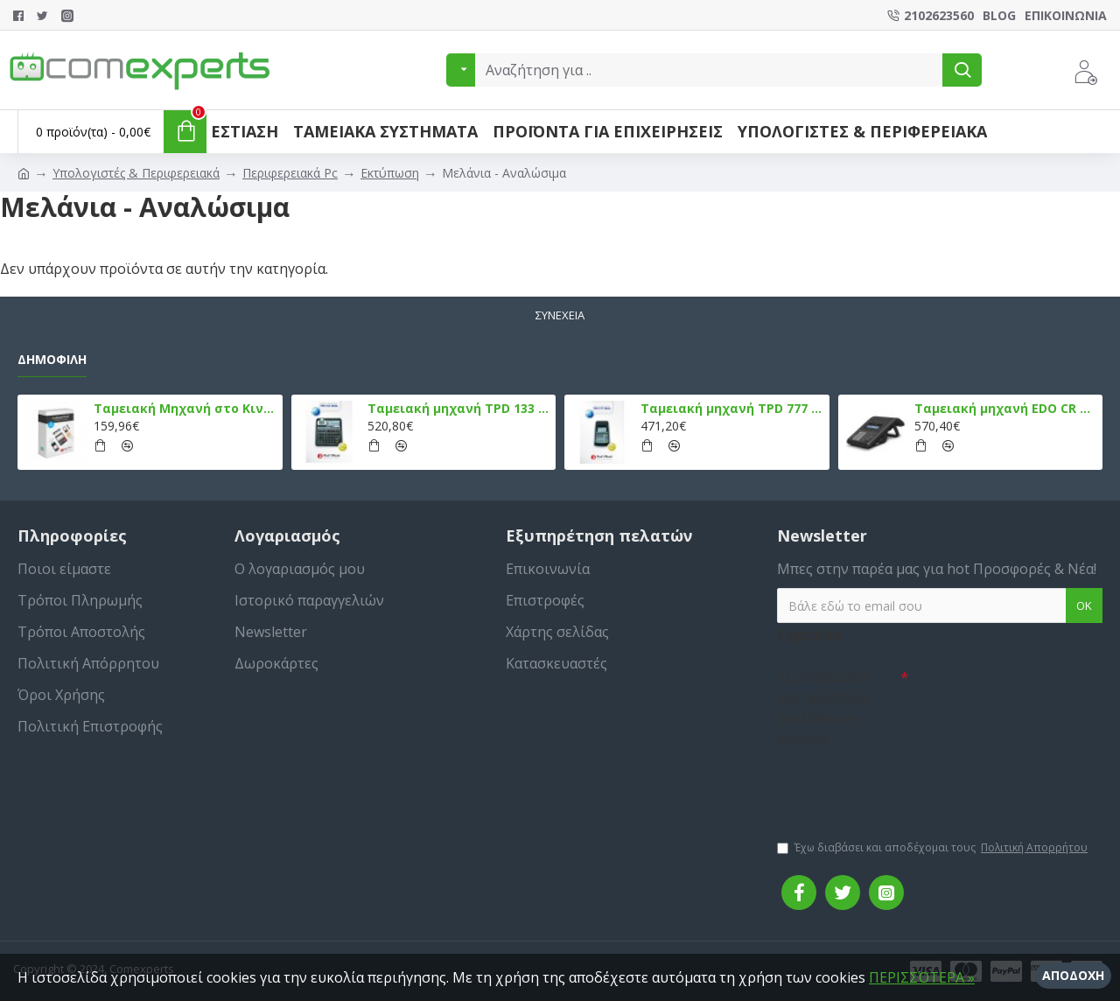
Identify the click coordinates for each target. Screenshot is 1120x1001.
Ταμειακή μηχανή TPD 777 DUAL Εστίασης (731, 408)
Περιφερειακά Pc (290, 172)
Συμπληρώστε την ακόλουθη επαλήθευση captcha (824, 708)
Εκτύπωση (389, 172)
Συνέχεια (560, 315)
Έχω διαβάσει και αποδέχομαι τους (933, 848)
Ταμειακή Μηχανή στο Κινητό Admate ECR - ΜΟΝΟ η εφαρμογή (185, 408)
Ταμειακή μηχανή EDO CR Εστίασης (1005, 408)
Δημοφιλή (52, 360)
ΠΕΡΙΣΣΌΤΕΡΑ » (922, 977)
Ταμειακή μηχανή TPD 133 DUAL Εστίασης (459, 408)
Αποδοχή (1073, 975)
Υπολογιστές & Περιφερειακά (136, 172)
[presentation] (899, 785)
